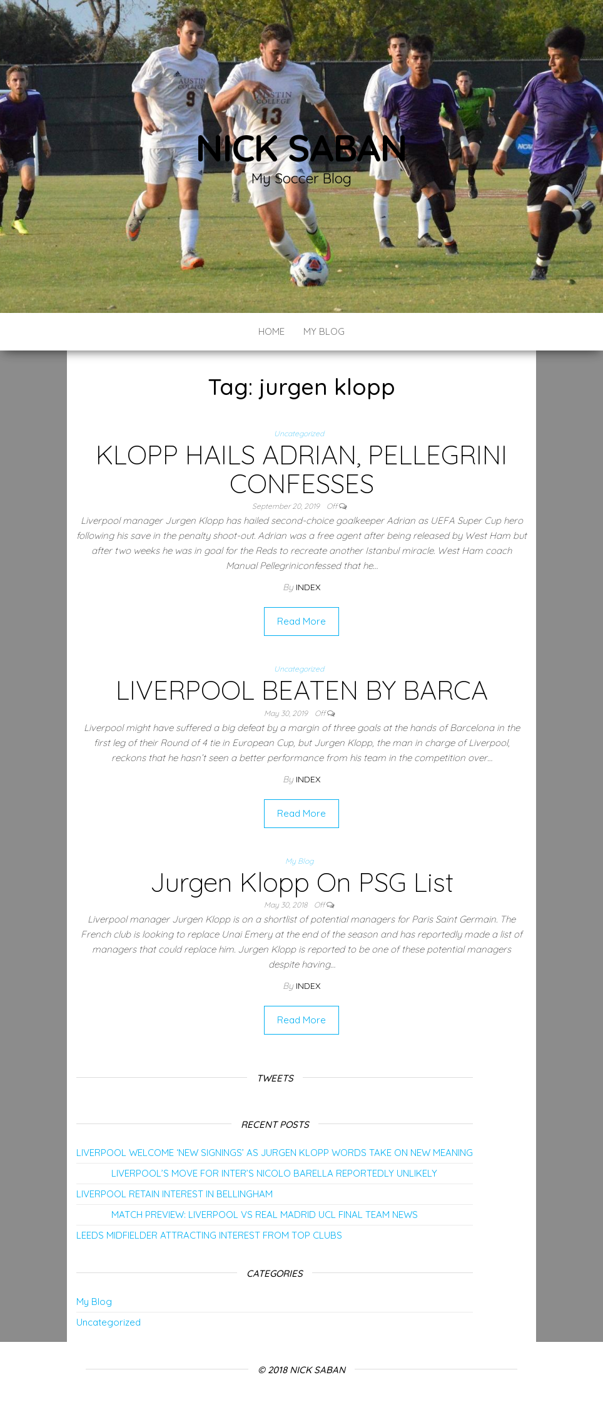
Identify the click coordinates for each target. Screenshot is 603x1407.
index (308, 587)
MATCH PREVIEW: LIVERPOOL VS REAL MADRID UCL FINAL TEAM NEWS (247, 1214)
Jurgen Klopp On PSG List (302, 882)
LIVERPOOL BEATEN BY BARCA (302, 690)
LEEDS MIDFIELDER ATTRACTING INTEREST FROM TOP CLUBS (209, 1235)
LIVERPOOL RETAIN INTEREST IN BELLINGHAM (174, 1194)
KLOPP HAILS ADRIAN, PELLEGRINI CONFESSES (301, 469)
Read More (301, 621)
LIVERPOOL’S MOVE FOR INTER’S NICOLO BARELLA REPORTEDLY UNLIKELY (256, 1173)
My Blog (324, 331)
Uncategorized (299, 433)
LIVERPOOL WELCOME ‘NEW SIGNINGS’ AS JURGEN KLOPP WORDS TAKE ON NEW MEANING (274, 1153)
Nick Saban (301, 147)
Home (271, 331)
